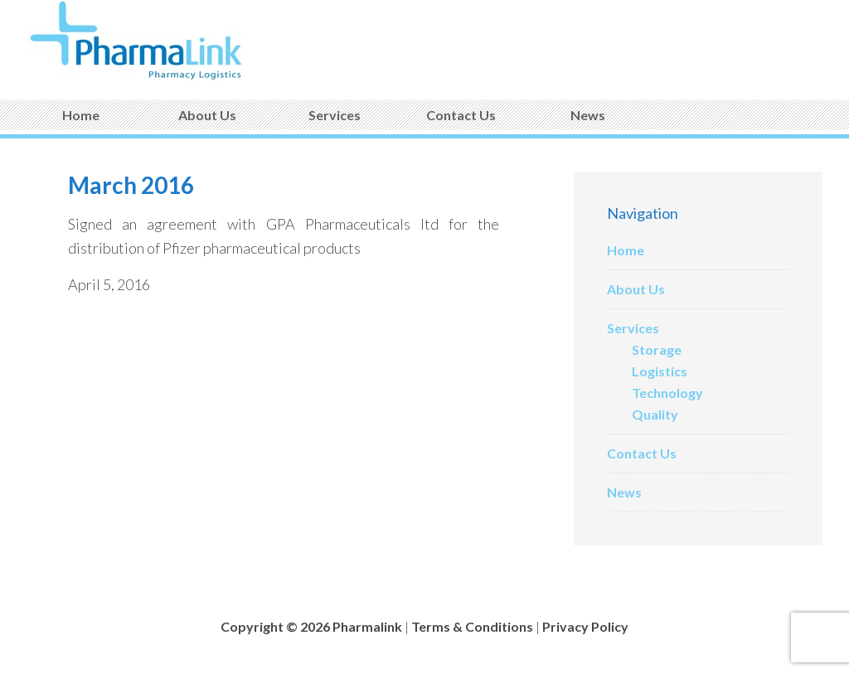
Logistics (659, 371)
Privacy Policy (585, 626)
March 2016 (131, 185)
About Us (636, 289)
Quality (655, 414)
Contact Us (642, 453)
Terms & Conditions (472, 626)
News (624, 492)
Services (633, 328)
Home (625, 250)
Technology (667, 392)
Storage (657, 349)
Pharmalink (151, 41)
